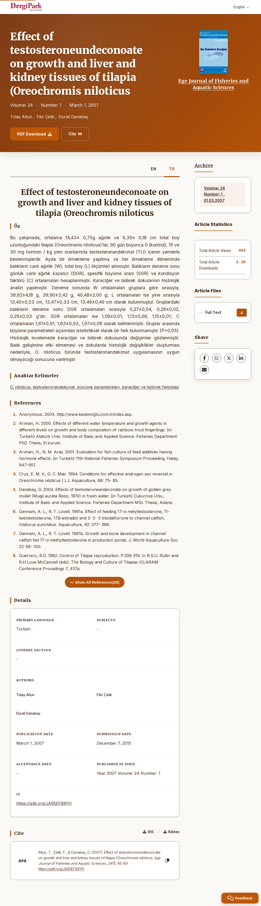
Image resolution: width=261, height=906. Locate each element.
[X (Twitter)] (228, 358)
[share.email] (204, 369)
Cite (75, 134)
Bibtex (171, 832)
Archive (204, 165)
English (241, 7)
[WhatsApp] (216, 358)
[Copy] (167, 861)
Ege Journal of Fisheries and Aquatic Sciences (213, 84)
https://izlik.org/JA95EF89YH (44, 803)
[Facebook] (204, 358)
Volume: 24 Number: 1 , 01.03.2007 (214, 194)
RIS (148, 832)
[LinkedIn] (241, 358)
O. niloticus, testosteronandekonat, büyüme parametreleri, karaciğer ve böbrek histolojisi (94, 387)
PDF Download (34, 134)
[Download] (242, 313)
